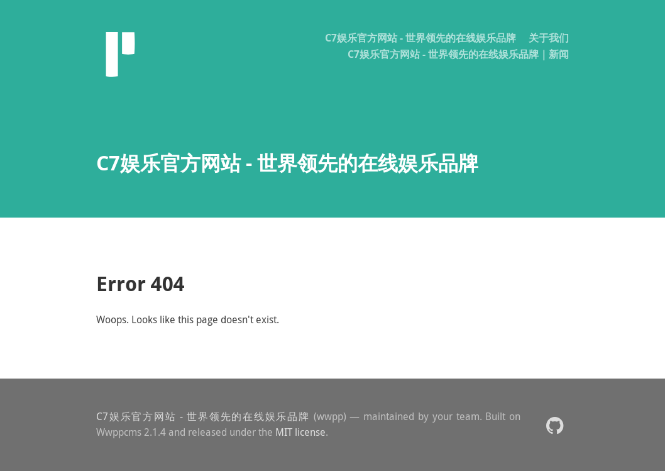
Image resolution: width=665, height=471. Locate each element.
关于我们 (549, 38)
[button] (555, 424)
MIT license (300, 432)
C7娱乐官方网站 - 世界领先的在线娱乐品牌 (420, 38)
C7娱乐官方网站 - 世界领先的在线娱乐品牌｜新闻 (458, 54)
